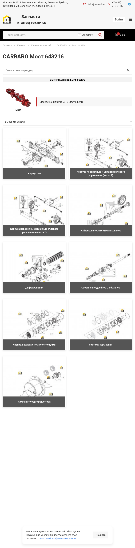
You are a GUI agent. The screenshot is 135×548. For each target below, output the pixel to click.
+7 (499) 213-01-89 (117, 4)
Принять (101, 535)
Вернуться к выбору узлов (67, 79)
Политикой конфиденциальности (57, 538)
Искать (127, 70)
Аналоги (87, 35)
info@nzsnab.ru (96, 4)
